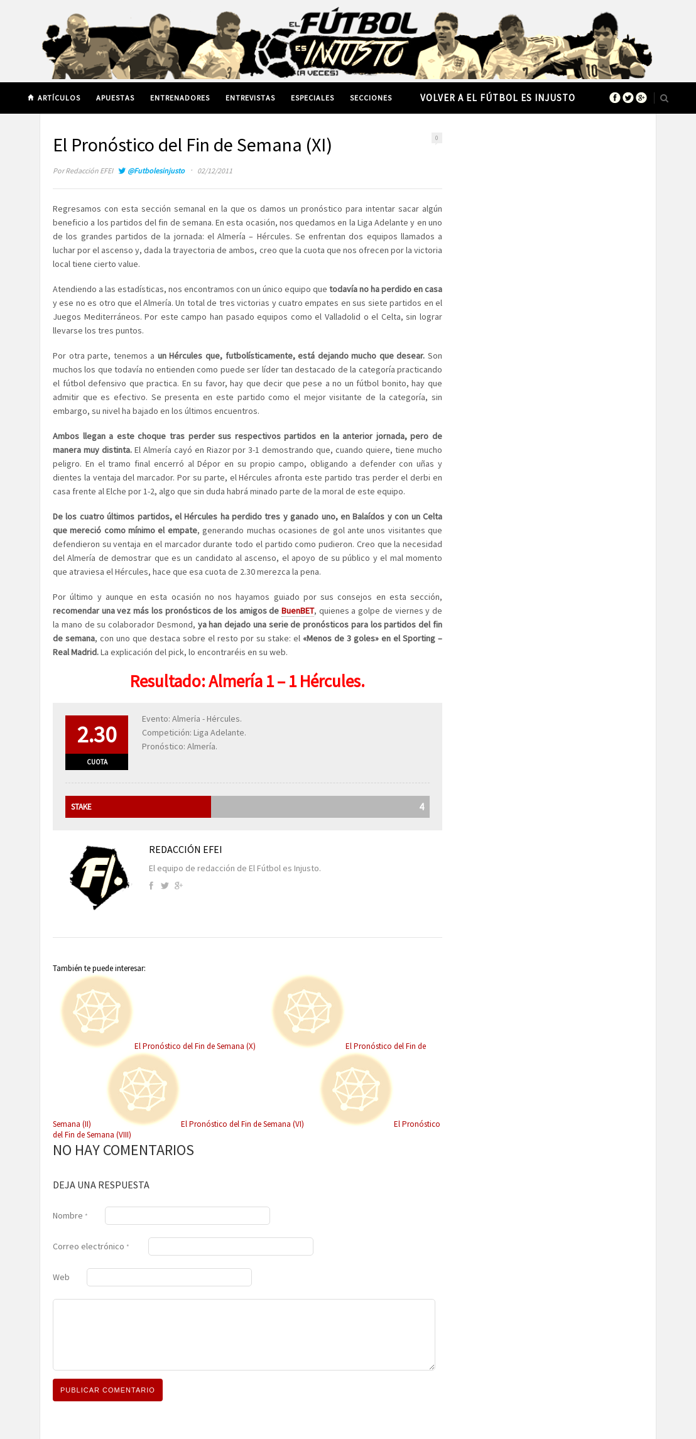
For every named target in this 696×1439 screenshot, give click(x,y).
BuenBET (297, 610)
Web (61, 1277)
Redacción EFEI (89, 170)
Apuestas (115, 97)
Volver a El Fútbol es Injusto (497, 98)
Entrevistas (250, 97)
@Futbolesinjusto (156, 170)
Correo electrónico (91, 1246)
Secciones (371, 97)
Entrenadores (180, 97)
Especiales (312, 97)
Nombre (70, 1215)
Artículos (59, 97)
